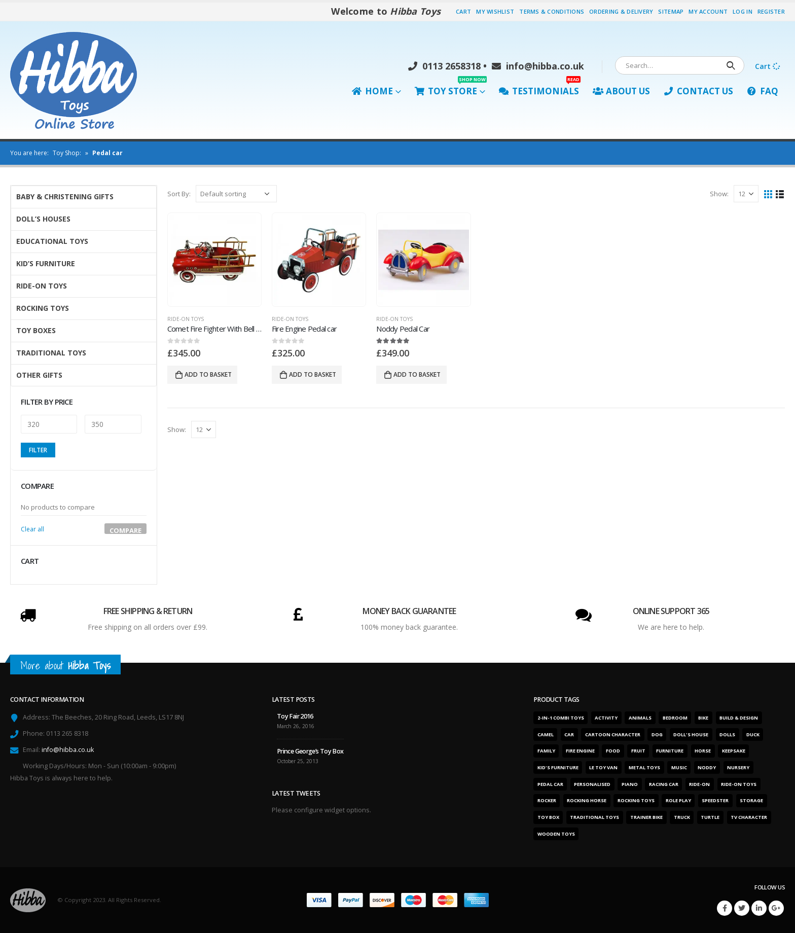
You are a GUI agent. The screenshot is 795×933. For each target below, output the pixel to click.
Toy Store (451, 89)
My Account (708, 11)
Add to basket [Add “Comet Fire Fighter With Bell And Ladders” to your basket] (208, 374)
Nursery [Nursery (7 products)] (738, 767)
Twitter (741, 908)
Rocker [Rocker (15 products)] (546, 800)
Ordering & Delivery (621, 11)
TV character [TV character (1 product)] (749, 817)
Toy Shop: (67, 153)
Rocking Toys (42, 308)
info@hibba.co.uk (538, 66)
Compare (125, 530)
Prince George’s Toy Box (310, 751)
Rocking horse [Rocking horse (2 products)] (586, 800)
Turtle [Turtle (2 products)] (710, 817)
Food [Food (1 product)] (613, 750)
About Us (621, 91)
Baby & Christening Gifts (65, 196)
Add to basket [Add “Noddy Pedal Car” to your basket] (417, 374)
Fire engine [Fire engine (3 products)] (580, 750)
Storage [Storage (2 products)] (751, 800)
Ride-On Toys (185, 318)
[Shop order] (236, 193)
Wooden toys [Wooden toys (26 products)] (556, 834)
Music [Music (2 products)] (679, 767)
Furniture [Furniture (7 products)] (669, 750)
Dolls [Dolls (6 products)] (727, 734)
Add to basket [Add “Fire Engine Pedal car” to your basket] (312, 374)
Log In (742, 11)
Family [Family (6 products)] (546, 750)
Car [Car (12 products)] (569, 734)
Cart (463, 11)
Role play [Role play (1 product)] (678, 800)
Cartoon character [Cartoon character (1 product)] (612, 734)
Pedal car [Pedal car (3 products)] (550, 784)
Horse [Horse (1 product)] (703, 750)
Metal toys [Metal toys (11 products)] (644, 767)
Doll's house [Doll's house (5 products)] (690, 734)
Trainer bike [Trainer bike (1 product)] (646, 817)
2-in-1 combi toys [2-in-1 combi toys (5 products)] (560, 717)
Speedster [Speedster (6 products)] (715, 800)
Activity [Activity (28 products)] (606, 717)
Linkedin (759, 908)
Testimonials (540, 89)
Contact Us (698, 91)
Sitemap (670, 11)
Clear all (32, 529)
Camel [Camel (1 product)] (545, 734)
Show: (719, 193)
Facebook (724, 908)
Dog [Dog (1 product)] (657, 734)
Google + (776, 908)
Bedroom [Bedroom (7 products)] (675, 717)
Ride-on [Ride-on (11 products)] (699, 784)
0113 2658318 (444, 66)
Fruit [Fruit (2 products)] (638, 750)
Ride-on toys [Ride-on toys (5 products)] (738, 784)
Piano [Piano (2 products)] (630, 784)
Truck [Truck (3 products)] (682, 817)
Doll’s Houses (43, 219)
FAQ (762, 91)
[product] (214, 259)
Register (771, 11)
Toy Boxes (36, 330)
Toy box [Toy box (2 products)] (548, 817)
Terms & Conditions (551, 11)
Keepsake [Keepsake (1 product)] (733, 750)
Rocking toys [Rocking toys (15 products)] (636, 800)
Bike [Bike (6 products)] (703, 717)
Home (372, 91)
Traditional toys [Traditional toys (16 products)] (594, 817)
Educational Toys (52, 241)
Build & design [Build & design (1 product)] (738, 717)
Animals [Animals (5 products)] (640, 717)
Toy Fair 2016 (295, 716)
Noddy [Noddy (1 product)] (707, 767)
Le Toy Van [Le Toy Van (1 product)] (603, 767)
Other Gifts (39, 375)
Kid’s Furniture (45, 263)
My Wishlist (495, 11)
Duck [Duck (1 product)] (753, 734)
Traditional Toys (51, 352)
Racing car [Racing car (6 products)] (663, 784)
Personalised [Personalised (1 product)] (592, 784)
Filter (38, 450)
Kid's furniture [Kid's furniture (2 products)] (558, 767)
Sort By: (179, 193)
